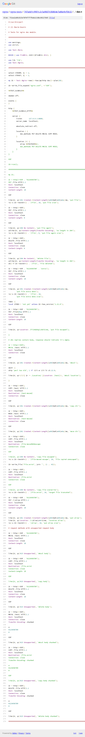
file (52, 18)
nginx (5, 11)
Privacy (21, 733)
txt (74, 733)
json (81, 733)
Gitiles (14, 733)
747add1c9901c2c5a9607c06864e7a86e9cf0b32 (48, 11)
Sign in (80, 4)
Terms (28, 733)
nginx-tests (16, 11)
